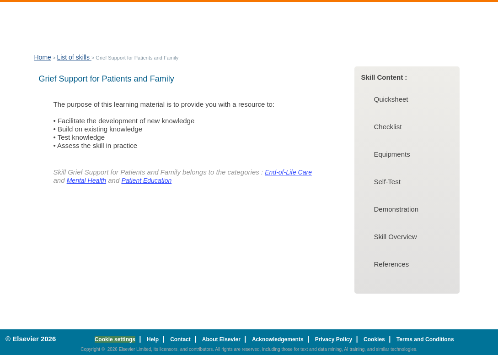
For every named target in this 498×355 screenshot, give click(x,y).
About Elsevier (221, 339)
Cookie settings (115, 339)
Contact (180, 339)
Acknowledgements (278, 339)
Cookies (374, 339)
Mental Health (86, 180)
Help (153, 339)
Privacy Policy (333, 339)
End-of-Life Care (288, 172)
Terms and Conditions (425, 339)
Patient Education (146, 180)
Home (42, 57)
